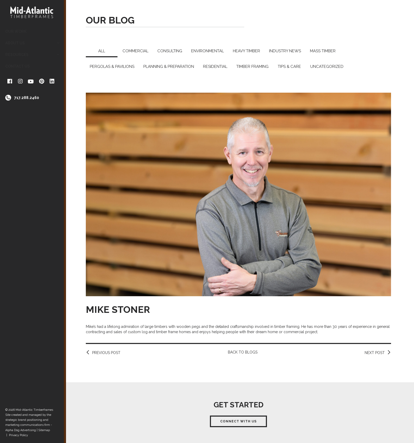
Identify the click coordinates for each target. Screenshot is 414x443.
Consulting (169, 51)
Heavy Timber (246, 51)
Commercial (135, 51)
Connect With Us (238, 421)
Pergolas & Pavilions (112, 66)
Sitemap (44, 430)
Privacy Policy (18, 435)
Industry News (285, 51)
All (101, 51)
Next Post (375, 353)
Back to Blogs (242, 352)
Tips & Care (289, 66)
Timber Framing (252, 66)
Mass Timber (323, 51)
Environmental (207, 51)
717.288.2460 (26, 98)
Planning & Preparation (168, 66)
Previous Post (106, 353)
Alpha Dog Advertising (20, 430)
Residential (215, 66)
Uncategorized (327, 66)
